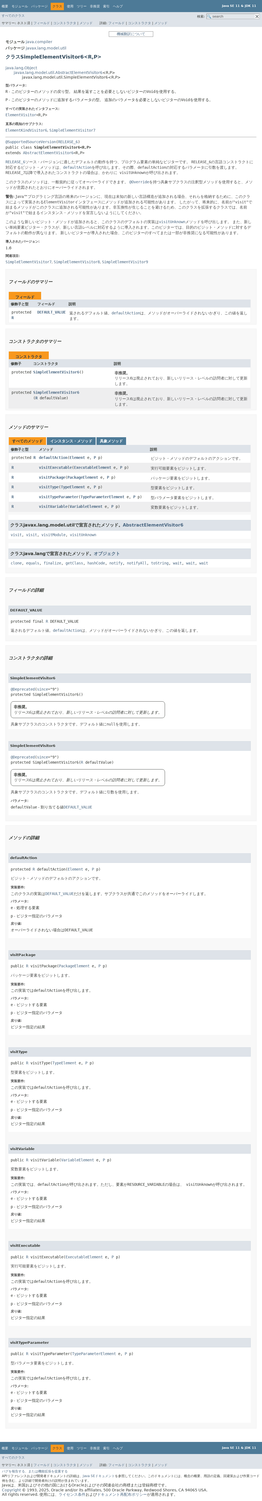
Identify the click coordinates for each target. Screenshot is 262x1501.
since (42, 689)
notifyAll (137, 563)
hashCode (96, 563)
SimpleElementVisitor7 (72, 130)
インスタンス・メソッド (71, 441)
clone (16, 563)
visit (16, 535)
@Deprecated (23, 689)
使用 (70, 6)
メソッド (86, 23)
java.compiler (39, 42)
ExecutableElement (92, 467)
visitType (49, 487)
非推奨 (95, 6)
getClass (74, 563)
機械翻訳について (131, 34)
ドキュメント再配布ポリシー (122, 1494)
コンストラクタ (64, 23)
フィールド (41, 23)
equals (32, 563)
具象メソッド (111, 441)
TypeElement (73, 487)
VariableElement (86, 506)
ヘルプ (118, 6)
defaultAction (53, 457)
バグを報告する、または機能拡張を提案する (35, 1471)
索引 (106, 6)
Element (77, 457)
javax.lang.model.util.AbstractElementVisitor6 (58, 72)
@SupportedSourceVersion (30, 142)
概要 (5, 6)
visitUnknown (83, 535)
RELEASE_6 (68, 142)
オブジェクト (107, 553)
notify (116, 563)
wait (177, 563)
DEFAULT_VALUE (51, 312)
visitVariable (53, 506)
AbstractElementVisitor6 (48, 153)
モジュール (20, 6)
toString (160, 563)
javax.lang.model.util (46, 48)
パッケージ (39, 6)
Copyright (11, 1490)
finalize (52, 563)
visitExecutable (55, 467)
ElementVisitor (20, 115)
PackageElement (82, 477)
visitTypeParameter (58, 497)
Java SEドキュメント (99, 1476)
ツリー (82, 6)
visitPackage (52, 477)
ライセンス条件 (72, 1494)
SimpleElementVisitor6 (56, 372)
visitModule (53, 535)
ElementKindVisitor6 (26, 130)
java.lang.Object (21, 68)
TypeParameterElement (102, 497)
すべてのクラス (13, 16)
